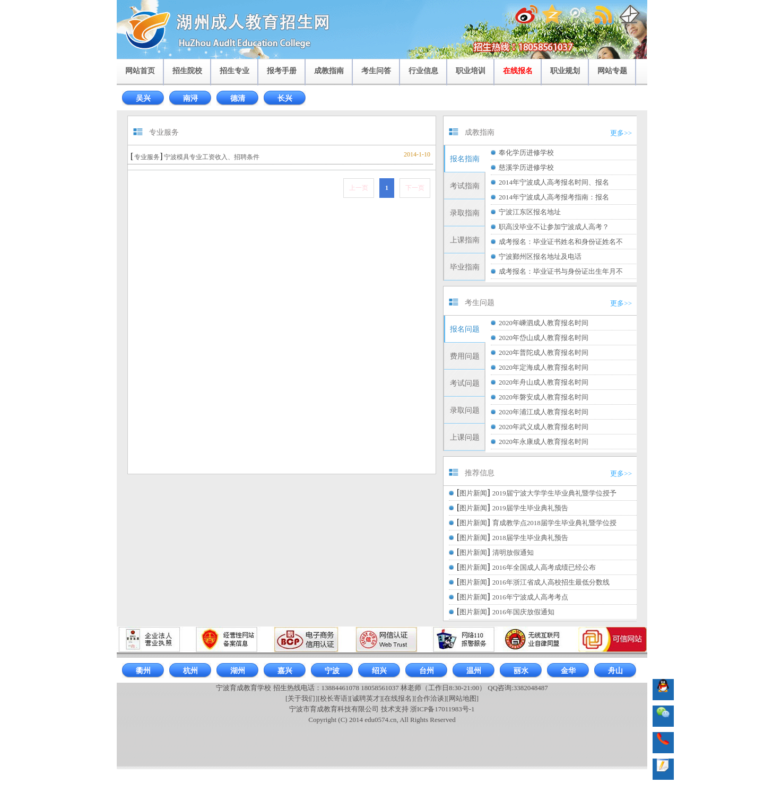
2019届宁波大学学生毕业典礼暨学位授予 (554, 493)
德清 (237, 98)
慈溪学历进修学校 (526, 167)
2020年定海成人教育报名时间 (543, 367)
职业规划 (565, 71)
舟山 (615, 671)
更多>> (621, 133)
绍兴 (379, 671)
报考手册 (282, 71)
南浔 (190, 98)
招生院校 (187, 71)
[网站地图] (462, 698)
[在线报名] (398, 698)
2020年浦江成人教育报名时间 (543, 412)
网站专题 (612, 71)
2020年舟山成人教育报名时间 (543, 382)
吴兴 (143, 98)
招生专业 (234, 71)
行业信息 (423, 71)
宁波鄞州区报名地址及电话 (540, 256)
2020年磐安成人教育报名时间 (543, 397)
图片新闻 (473, 493)
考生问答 (376, 71)
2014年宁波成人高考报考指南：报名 (554, 197)
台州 (426, 671)
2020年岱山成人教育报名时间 (543, 338)
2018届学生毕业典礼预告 (530, 538)
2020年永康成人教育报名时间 (543, 442)
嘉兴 (284, 671)
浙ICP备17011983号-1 (442, 709)
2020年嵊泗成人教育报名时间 (543, 323)
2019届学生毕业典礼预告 (530, 508)
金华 (568, 671)
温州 (473, 671)
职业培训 (470, 71)
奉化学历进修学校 (526, 152)
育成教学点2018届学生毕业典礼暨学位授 (554, 523)
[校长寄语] (334, 698)
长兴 (284, 98)
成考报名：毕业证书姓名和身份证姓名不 (561, 242)
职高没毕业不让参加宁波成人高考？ (554, 227)
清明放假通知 (513, 552)
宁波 (332, 671)
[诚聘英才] (366, 698)
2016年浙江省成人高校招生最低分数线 (551, 582)
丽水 (521, 671)
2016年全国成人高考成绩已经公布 (544, 567)
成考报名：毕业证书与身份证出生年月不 (561, 271)
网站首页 (140, 71)
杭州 (190, 671)
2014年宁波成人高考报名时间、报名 (554, 182)
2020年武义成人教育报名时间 (543, 427)
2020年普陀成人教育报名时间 (543, 352)
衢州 (143, 671)
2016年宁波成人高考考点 (530, 597)
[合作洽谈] (430, 698)
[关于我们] (301, 698)
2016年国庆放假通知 (523, 612)
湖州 (237, 671)
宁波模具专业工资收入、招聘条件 (211, 157)
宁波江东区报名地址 (530, 212)
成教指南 (329, 71)
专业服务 (147, 157)
